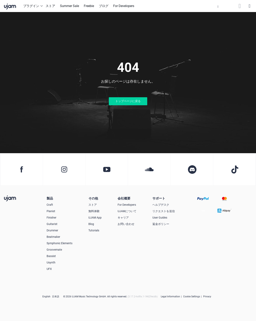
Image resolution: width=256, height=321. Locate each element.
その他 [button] (93, 198)
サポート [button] (158, 198)
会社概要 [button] (124, 198)
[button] (218, 6)
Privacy (207, 296)
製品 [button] (50, 198)
